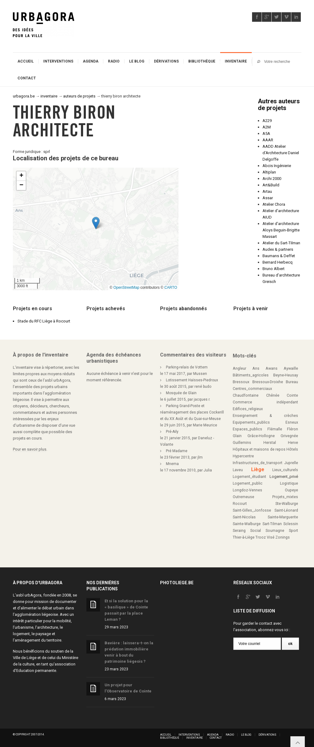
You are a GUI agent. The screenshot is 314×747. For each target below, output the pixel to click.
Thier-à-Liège (244, 537)
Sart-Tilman (272, 524)
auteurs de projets (79, 96)
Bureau (292, 382)
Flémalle (274, 429)
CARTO (170, 287)
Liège (257, 469)
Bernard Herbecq (277, 262)
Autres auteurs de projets (279, 104)
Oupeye (291, 490)
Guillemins (242, 442)
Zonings (282, 537)
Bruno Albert (273, 268)
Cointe (292, 395)
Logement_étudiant (249, 476)
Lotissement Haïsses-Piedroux (192, 380)
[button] (96, 223)
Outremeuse (243, 497)
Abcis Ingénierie (276, 165)
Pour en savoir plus (29, 449)
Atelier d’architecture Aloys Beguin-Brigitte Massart (281, 230)
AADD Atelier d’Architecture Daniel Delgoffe (280, 153)
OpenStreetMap (126, 287)
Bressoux (241, 382)
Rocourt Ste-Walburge (265, 503)
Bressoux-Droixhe (267, 382)
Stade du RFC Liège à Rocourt (43, 321)
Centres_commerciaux (252, 389)
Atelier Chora (273, 204)
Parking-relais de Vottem (187, 367)
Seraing (239, 530)
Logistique (289, 483)
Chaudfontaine (245, 395)
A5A (266, 133)
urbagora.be (24, 96)
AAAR (267, 140)
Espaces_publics (247, 429)
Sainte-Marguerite (283, 517)
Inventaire (236, 61)
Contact (26, 78)
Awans (272, 368)
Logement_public (247, 483)
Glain (237, 436)
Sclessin (290, 524)
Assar (267, 198)
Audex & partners (277, 249)
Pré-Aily (172, 431)
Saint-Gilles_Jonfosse (252, 510)
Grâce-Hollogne (261, 436)
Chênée (272, 395)
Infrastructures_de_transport (257, 463)
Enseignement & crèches (265, 416)
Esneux (291, 422)
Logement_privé (284, 476)
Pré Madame (176, 451)
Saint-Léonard (286, 510)
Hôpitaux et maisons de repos (259, 449)
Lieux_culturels (285, 470)
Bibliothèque (201, 61)
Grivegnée (289, 436)
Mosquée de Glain (181, 393)
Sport (293, 530)
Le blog (136, 61)
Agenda (90, 61)
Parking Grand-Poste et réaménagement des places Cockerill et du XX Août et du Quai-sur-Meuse (192, 412)
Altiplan (269, 172)
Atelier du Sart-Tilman (281, 243)
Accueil (25, 61)
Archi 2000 (271, 178)
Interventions (58, 61)
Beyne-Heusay (285, 375)
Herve (293, 442)
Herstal (269, 442)
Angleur (239, 368)
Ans (255, 368)
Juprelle (291, 463)
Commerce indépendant (265, 402)
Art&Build (270, 185)
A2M (266, 127)
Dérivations (166, 61)
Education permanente (36, 670)
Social (255, 530)
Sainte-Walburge (247, 524)
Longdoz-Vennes (247, 490)
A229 (267, 120)
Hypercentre (243, 456)
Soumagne (275, 530)
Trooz (260, 537)
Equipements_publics (251, 422)
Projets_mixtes (285, 497)
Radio (114, 61)
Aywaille (291, 368)
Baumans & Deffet (278, 255)
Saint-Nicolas (244, 517)
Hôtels (292, 449)
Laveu (238, 470)
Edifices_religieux (248, 409)
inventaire (48, 96)
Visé (270, 537)
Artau (267, 191)
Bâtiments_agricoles (251, 375)
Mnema (172, 464)
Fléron (292, 429)
